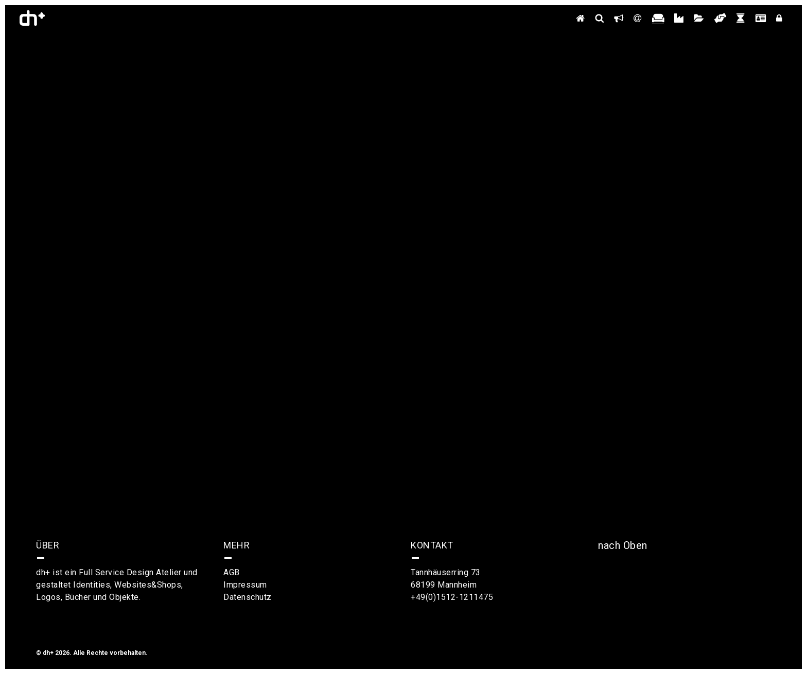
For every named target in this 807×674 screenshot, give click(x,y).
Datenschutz (247, 597)
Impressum (245, 585)
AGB (231, 572)
